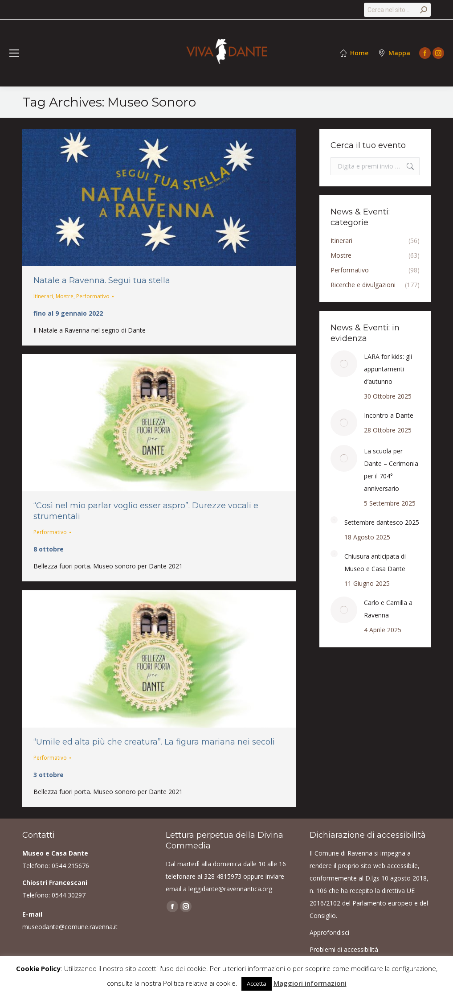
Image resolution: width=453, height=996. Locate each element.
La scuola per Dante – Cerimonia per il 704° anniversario (391, 470)
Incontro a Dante (388, 415)
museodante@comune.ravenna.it (70, 926)
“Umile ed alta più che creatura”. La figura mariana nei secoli (154, 742)
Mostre (64, 296)
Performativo (93, 296)
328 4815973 (222, 876)
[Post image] (344, 363)
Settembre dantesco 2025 (381, 522)
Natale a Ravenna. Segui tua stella (101, 280)
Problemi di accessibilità (344, 949)
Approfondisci (329, 932)
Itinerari (43, 296)
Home (359, 53)
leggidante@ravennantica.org (230, 889)
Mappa (399, 53)
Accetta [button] (256, 984)
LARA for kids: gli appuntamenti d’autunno (388, 369)
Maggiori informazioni (310, 983)
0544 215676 (70, 865)
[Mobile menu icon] (14, 53)
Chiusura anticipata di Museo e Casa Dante (375, 562)
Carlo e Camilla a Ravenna (388, 608)
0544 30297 (69, 895)
